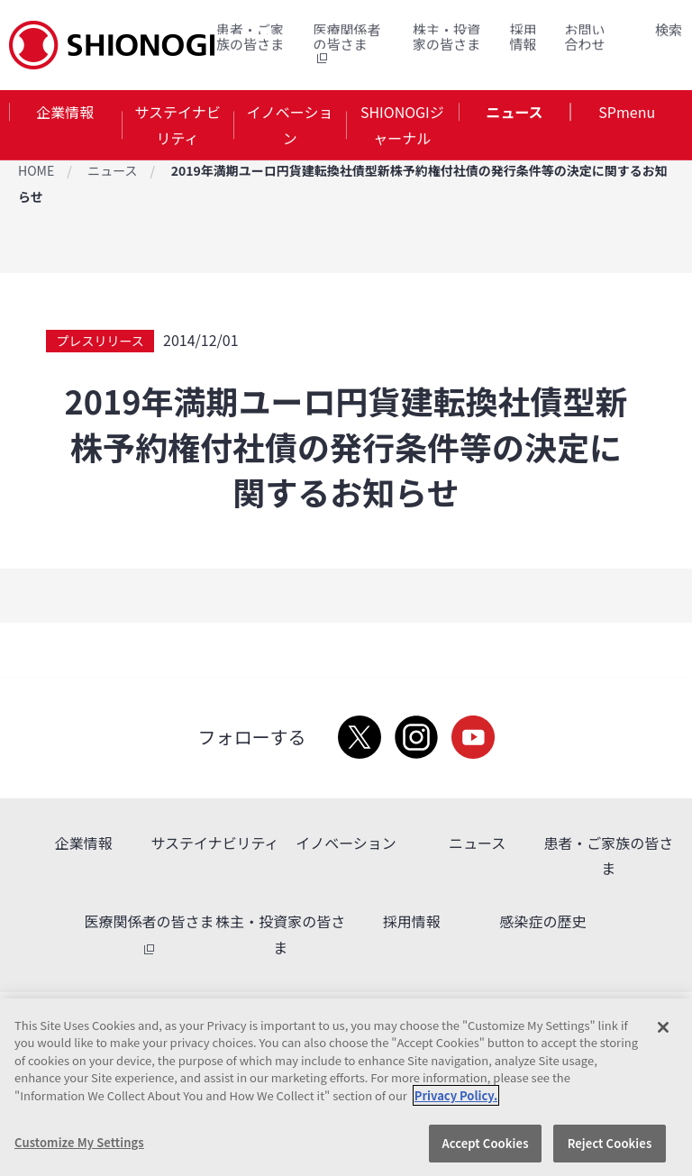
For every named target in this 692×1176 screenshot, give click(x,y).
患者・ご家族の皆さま (250, 36)
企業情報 (65, 112)
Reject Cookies (610, 1143)
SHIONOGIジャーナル (402, 125)
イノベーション (290, 125)
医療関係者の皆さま (346, 44)
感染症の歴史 (542, 921)
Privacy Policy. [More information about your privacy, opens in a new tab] (455, 1095)
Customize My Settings (79, 1142)
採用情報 (523, 36)
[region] (346, 1087)
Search (646, 30)
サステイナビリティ (177, 125)
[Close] (663, 1027)
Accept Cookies (485, 1143)
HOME (36, 170)
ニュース (514, 112)
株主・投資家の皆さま (446, 36)
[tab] (65, 125)
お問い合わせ (585, 36)
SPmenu (626, 112)
